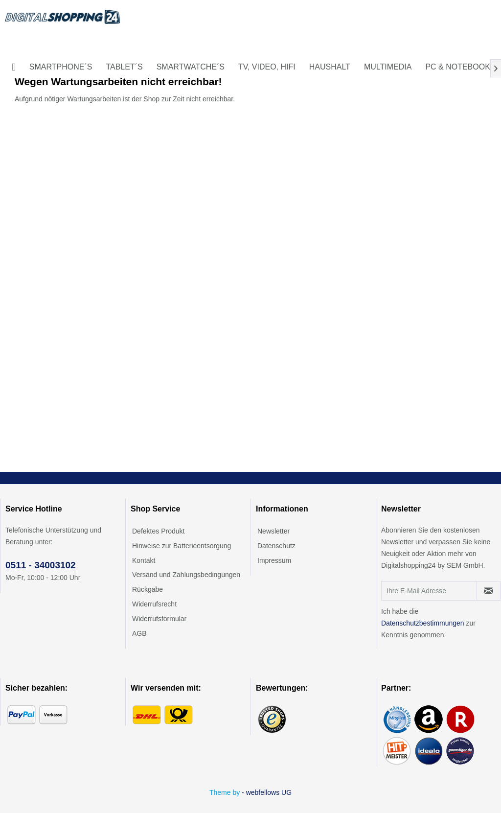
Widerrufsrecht (154, 604)
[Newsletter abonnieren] (489, 591)
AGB (139, 633)
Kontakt (143, 560)
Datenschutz (276, 546)
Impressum (274, 560)
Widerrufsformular (159, 619)
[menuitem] (14, 67)
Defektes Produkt (158, 531)
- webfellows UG (267, 792)
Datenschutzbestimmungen (422, 623)
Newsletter (273, 531)
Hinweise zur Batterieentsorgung (181, 546)
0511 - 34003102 (40, 565)
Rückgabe (147, 589)
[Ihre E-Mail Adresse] (429, 591)
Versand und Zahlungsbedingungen (186, 575)
